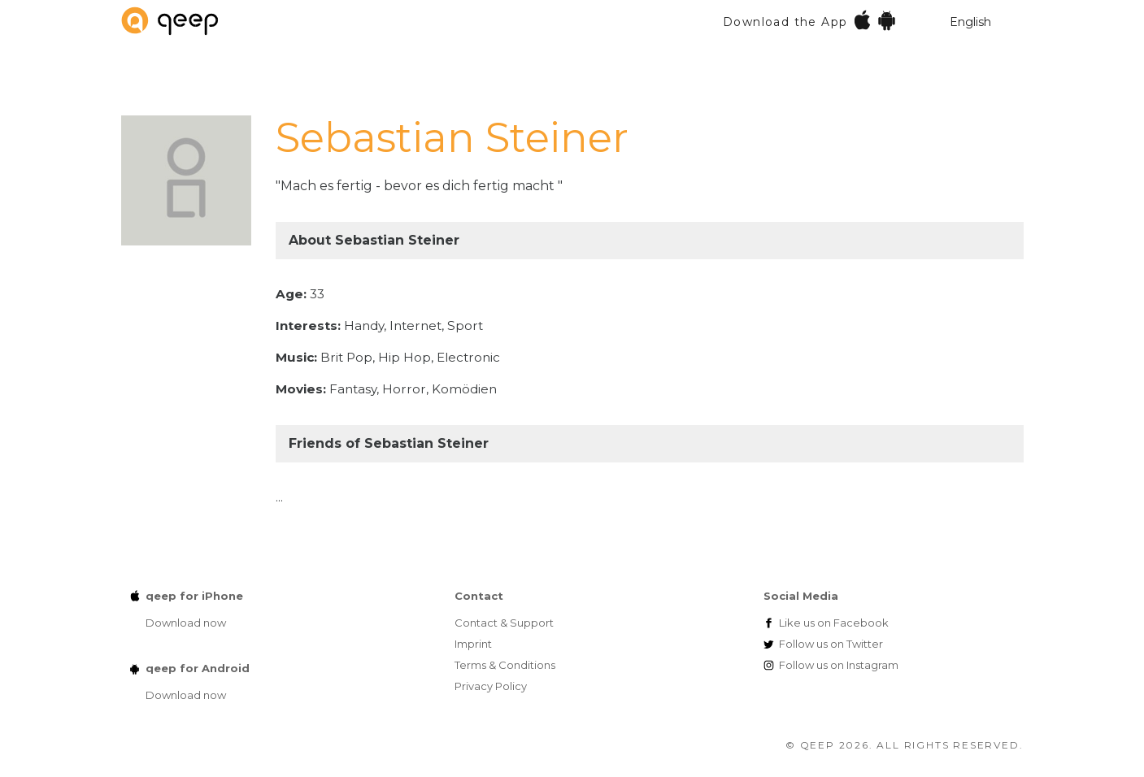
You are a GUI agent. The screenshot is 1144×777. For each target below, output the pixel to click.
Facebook (834, 622)
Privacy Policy (491, 685)
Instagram (838, 664)
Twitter (831, 643)
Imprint (473, 643)
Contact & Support (504, 622)
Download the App (810, 20)
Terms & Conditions (505, 664)
